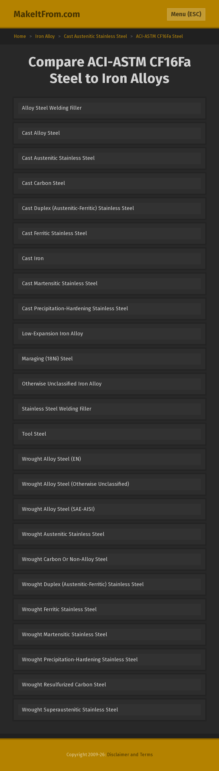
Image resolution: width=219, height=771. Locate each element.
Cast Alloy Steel (41, 133)
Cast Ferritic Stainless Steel (54, 233)
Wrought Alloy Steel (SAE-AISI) (58, 509)
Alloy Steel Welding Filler (52, 108)
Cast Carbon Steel (43, 183)
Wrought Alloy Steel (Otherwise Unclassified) (75, 484)
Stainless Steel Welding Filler (56, 409)
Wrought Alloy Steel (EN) (51, 459)
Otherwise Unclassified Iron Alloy (62, 384)
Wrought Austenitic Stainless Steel (63, 534)
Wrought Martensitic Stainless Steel (64, 634)
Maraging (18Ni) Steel (47, 359)
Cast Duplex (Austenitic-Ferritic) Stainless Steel (78, 208)
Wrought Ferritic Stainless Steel (59, 609)
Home (20, 36)
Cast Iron (33, 258)
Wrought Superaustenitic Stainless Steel (70, 710)
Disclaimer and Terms (130, 754)
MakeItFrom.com (47, 14)
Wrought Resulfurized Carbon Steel (64, 685)
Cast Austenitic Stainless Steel (58, 158)
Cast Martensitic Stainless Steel (60, 283)
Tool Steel (34, 434)
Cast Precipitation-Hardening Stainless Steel (75, 308)
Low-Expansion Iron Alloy (52, 334)
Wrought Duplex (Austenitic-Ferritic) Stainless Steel (83, 584)
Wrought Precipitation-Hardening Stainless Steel (80, 659)
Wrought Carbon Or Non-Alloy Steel (65, 559)
